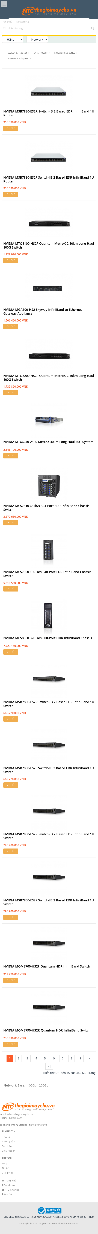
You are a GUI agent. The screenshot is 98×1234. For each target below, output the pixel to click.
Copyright (24, 1223)
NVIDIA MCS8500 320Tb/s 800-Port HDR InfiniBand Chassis (47, 638)
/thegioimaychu (38, 1124)
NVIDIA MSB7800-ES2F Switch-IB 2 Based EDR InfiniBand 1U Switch (48, 902)
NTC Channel (12, 1189)
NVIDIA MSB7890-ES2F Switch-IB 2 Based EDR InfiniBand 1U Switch (48, 770)
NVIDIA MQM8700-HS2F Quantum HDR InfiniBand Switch (46, 966)
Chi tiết (11, 128)
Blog (4, 1163)
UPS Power (41, 52)
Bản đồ (8, 1194)
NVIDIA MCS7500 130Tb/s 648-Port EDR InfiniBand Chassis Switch (47, 574)
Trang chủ (10, 1180)
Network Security (64, 52)
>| (49, 1066)
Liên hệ (6, 1137)
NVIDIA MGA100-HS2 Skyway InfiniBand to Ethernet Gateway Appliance (42, 311)
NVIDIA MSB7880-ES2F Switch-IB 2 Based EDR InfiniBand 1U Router (48, 179)
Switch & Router (17, 52)
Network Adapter (18, 58)
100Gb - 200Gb (37, 1085)
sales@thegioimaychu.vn (20, 1114)
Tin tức (6, 1168)
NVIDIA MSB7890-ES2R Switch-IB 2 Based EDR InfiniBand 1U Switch (48, 704)
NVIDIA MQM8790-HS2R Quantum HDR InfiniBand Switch (46, 1030)
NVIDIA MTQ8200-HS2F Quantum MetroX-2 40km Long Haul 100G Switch (48, 377)
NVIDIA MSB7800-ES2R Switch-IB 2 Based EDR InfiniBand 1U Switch (48, 836)
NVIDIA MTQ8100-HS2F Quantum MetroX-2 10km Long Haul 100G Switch (48, 245)
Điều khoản (9, 1150)
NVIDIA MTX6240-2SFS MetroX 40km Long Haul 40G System (48, 442)
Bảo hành (7, 1146)
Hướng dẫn (8, 1141)
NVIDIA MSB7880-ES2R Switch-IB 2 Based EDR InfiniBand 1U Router (48, 113)
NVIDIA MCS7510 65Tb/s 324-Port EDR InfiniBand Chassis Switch (46, 508)
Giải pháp (8, 1172)
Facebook (9, 1185)
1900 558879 (15, 1117)
